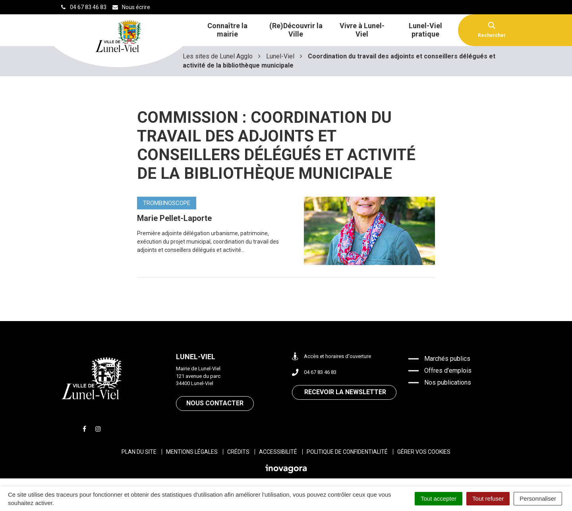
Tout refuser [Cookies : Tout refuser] (488, 498)
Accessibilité (278, 452)
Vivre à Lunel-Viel (362, 29)
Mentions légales (192, 452)
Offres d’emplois (448, 370)
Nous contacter (214, 403)
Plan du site (139, 452)
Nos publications (447, 382)
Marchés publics (447, 358)
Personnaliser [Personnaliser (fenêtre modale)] (538, 498)
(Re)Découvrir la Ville (296, 29)
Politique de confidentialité (347, 452)
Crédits (238, 452)
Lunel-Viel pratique (425, 29)
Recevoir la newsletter (345, 392)
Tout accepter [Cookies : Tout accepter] (438, 498)
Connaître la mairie (227, 29)
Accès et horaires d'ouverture (331, 356)
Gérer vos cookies (423, 452)
